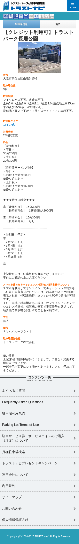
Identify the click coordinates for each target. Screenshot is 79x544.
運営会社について (15, 474)
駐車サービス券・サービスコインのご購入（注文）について (33, 438)
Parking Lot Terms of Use (20, 424)
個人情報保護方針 (15, 520)
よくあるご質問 (13, 390)
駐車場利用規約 (13, 413)
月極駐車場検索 (13, 452)
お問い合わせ (12, 508)
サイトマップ (12, 497)
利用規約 (8, 486)
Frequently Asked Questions (22, 402)
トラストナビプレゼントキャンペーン (30, 463)
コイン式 (9, 124)
